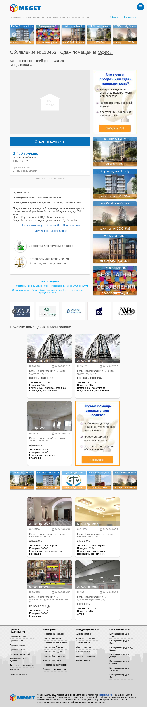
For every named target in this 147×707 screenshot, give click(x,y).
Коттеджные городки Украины (119, 635)
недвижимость (57, 178)
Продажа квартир (18, 636)
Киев (13, 61)
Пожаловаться (71, 225)
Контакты (14, 669)
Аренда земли (83, 651)
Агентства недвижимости (22, 665)
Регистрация (130, 17)
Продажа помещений (20, 654)
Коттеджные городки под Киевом (121, 648)
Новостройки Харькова (54, 656)
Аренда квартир (83, 634)
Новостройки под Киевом (55, 643)
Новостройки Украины (53, 634)
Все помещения (50, 281)
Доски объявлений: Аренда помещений (46, 17)
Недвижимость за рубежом (18, 659)
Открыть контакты (50, 141)
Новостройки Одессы (53, 651)
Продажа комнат (18, 641)
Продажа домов (17, 645)
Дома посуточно (83, 647)
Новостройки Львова (52, 660)
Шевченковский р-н (34, 61)
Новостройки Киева (52, 638)
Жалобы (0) (53, 225)
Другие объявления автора (51, 230)
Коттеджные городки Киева (119, 642)
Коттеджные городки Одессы (119, 662)
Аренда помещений (85, 656)
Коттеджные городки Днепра (119, 655)
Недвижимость (17, 17)
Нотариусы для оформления (49, 258)
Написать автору (32, 225)
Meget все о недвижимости (22, 697)
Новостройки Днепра (53, 647)
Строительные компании (54, 669)
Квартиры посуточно (85, 638)
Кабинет (114, 17)
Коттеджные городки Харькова (119, 669)
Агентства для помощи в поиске (51, 245)
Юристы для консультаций (47, 263)
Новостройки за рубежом (55, 665)
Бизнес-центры (83, 660)
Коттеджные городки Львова (119, 676)
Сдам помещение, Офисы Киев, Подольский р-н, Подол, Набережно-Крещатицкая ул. (47, 291)
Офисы (105, 52)
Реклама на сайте (18, 674)
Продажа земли (17, 649)
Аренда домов (83, 643)
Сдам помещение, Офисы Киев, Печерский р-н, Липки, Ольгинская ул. (52, 286)
